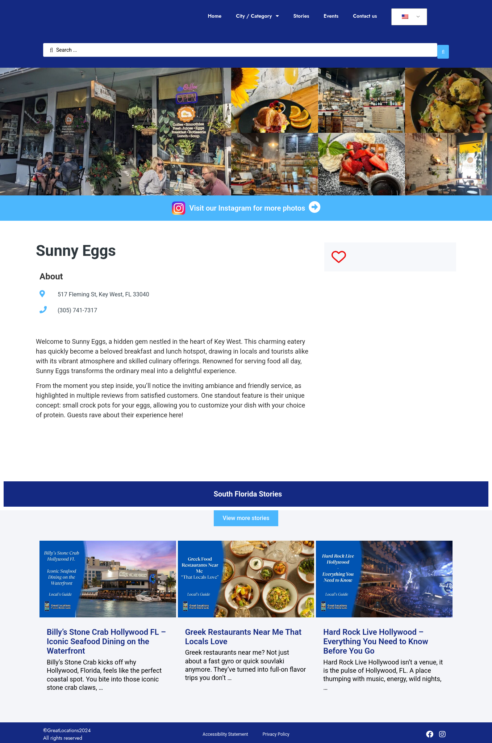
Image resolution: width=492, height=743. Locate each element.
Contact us (365, 16)
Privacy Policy (276, 731)
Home (214, 16)
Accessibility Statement (225, 731)
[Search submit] (443, 48)
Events (331, 16)
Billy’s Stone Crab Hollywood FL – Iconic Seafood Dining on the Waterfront (106, 638)
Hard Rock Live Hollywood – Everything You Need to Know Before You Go (375, 638)
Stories (301, 16)
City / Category (257, 16)
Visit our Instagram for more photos (247, 204)
